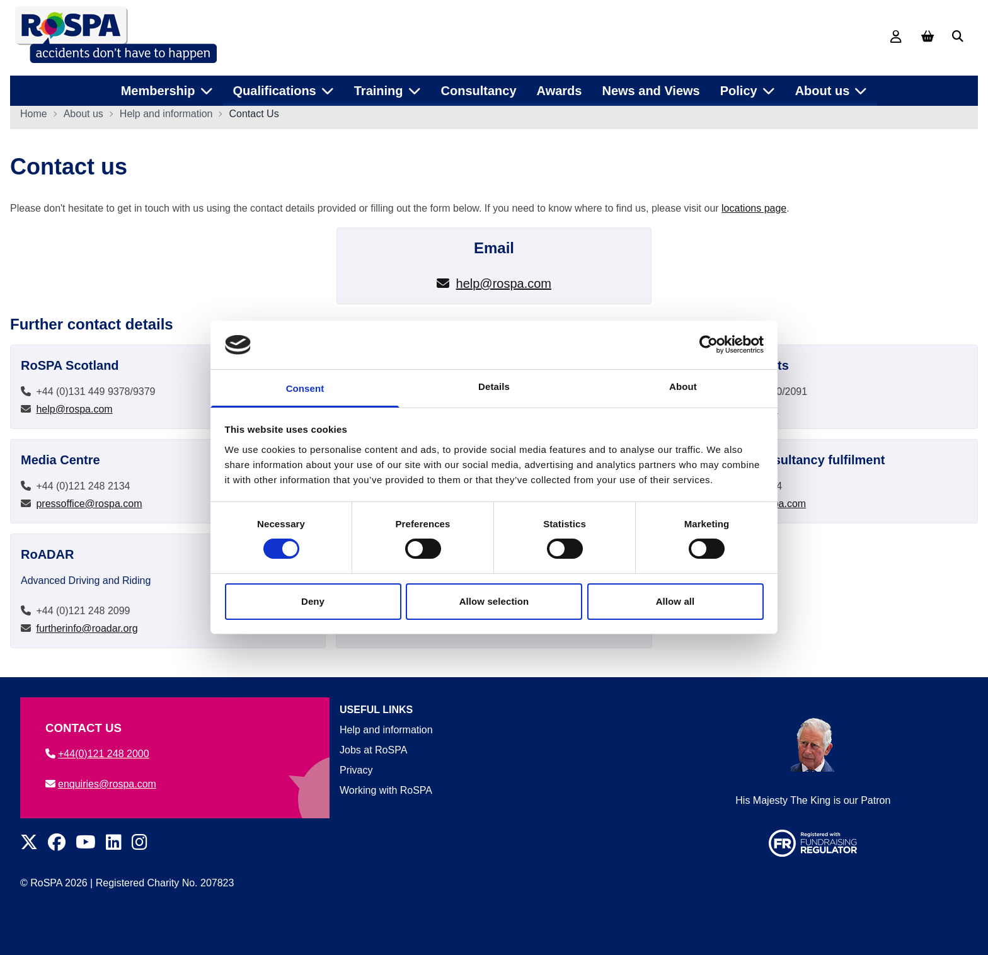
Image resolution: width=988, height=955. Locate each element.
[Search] (958, 36)
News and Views (650, 87)
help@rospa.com (503, 287)
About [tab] (683, 386)
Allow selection (494, 601)
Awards (559, 87)
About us (83, 117)
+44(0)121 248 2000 (97, 753)
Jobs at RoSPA (373, 750)
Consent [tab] (305, 388)
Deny (313, 601)
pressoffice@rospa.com (89, 507)
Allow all (675, 601)
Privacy (356, 770)
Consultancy (479, 87)
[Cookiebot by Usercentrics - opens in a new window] (708, 344)
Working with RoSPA (386, 790)
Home (33, 117)
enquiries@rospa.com (100, 784)
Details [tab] (494, 386)
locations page (753, 212)
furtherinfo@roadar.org (86, 632)
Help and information (166, 117)
